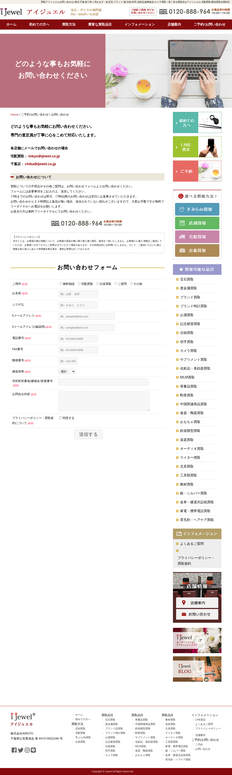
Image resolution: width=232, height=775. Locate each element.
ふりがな (18, 304)
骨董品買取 (188, 386)
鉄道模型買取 (190, 430)
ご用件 (20, 284)
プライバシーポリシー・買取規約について (33, 423)
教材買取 (187, 484)
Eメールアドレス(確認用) (32, 327)
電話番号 (21, 338)
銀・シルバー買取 (193, 493)
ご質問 (121, 284)
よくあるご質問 (192, 543)
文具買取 (187, 466)
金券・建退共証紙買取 (197, 502)
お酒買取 (187, 315)
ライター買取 (190, 457)
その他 (136, 284)
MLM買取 (187, 377)
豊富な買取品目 (100, 24)
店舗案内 (174, 24)
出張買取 (103, 284)
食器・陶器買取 (192, 413)
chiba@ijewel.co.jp (40, 164)
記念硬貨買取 (190, 323)
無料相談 (67, 284)
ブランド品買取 (114, 728)
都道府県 (21, 371)
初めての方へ (39, 24)
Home (15, 114)
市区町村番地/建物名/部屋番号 (32, 383)
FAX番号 (17, 349)
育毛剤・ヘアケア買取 (197, 519)
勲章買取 (187, 395)
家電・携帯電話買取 (195, 511)
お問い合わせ (202, 749)
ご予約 (199, 744)
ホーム (11, 24)
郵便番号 (21, 360)
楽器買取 (187, 439)
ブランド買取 (190, 297)
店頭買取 (80, 728)
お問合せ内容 (24, 394)
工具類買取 (188, 475)
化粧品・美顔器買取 (195, 368)
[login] (137, 771)
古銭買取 (187, 332)
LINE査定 (200, 719)
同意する (66, 421)
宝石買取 (187, 279)
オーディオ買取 (192, 448)
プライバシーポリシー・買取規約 (196, 560)
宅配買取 (85, 284)
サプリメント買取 (193, 359)
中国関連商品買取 (193, 404)
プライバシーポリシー (208, 728)
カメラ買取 (188, 350)
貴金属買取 (188, 288)
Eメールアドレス (26, 315)
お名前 (20, 293)
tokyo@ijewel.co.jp (44, 156)
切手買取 (187, 341)
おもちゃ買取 (190, 421)
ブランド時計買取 (193, 306)
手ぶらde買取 (83, 737)
